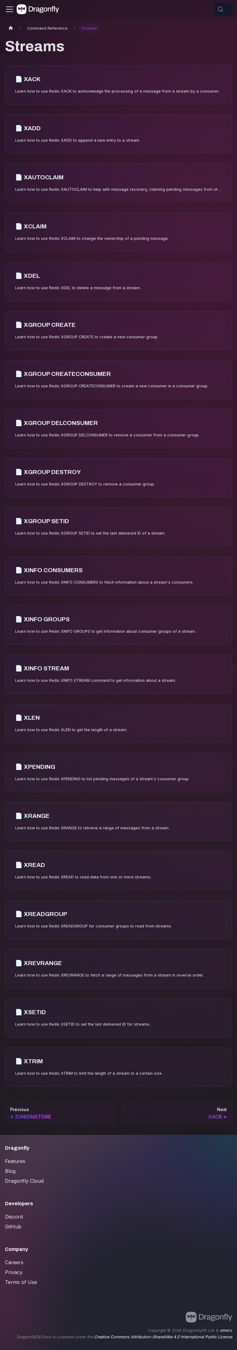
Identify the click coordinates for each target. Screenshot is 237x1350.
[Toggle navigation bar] (9, 9)
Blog (10, 1171)
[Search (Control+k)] (223, 9)
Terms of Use (21, 1282)
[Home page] (11, 28)
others (226, 1330)
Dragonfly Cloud (24, 1181)
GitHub (13, 1226)
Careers (14, 1262)
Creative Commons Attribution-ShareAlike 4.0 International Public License (163, 1337)
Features (15, 1161)
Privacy (14, 1272)
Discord (14, 1217)
